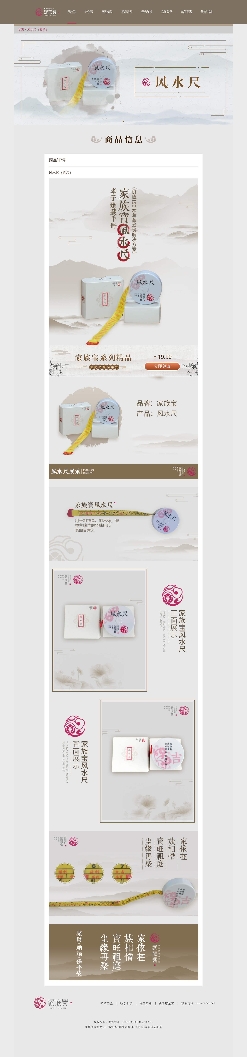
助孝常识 (126, 1003)
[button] (123, 121)
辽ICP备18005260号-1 (137, 1022)
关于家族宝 (166, 1003)
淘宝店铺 (146, 1003)
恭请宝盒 (107, 1003)
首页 (21, 29)
